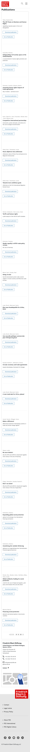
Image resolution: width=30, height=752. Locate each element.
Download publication (11, 32)
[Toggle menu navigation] (26, 3)
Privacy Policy (8, 712)
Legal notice (8, 708)
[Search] (22, 3)
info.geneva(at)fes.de (10, 662)
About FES (7, 720)
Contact (6, 705)
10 (20, 634)
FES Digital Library (10, 727)
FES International (9, 723)
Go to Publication (8, 37)
